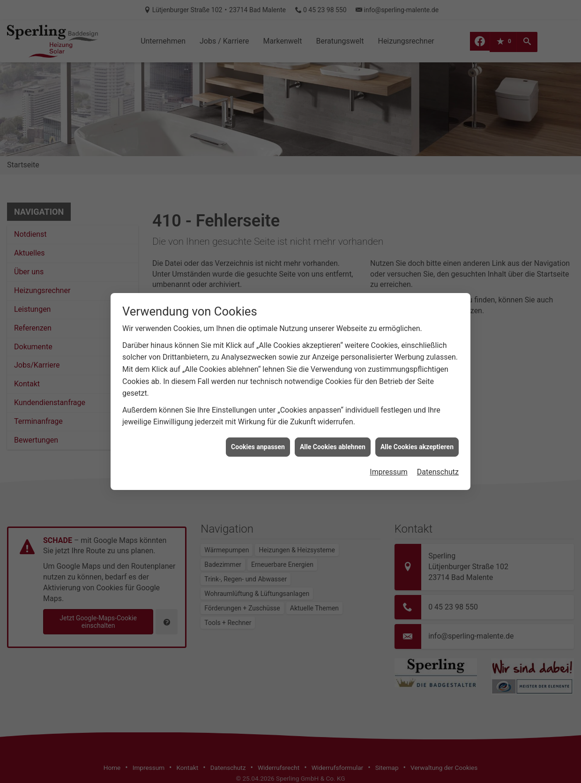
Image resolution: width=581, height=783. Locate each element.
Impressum (389, 455)
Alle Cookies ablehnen (332, 430)
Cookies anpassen (258, 430)
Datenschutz (438, 455)
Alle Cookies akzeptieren (417, 430)
